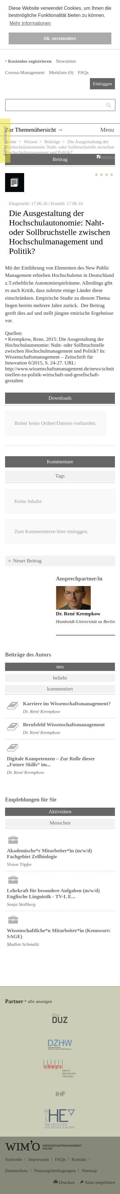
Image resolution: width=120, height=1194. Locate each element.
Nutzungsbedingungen (55, 1170)
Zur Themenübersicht (30, 129)
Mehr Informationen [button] (30, 23)
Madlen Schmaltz (23, 944)
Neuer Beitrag (27, 561)
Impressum (38, 1159)
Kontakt (78, 1159)
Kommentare (60, 461)
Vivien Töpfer (19, 864)
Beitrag (59, 159)
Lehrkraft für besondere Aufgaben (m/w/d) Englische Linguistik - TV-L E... (53, 893)
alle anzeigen (40, 1001)
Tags (60, 476)
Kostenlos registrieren (30, 61)
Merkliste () (61, 72)
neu (60, 666)
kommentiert (60, 689)
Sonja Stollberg (21, 904)
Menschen (60, 823)
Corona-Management (24, 72)
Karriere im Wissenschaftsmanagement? (67, 703)
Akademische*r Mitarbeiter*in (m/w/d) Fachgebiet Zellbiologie (49, 853)
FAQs (83, 72)
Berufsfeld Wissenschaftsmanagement (64, 724)
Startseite (13, 1159)
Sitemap (89, 1170)
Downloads (60, 398)
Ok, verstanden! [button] (60, 38)
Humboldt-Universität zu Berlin (85, 621)
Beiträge (52, 141)
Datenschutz (16, 1170)
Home (10, 141)
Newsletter (66, 61)
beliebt (60, 678)
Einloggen (102, 83)
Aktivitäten (75, 811)
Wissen (30, 141)
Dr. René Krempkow (78, 614)
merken (108, 156)
